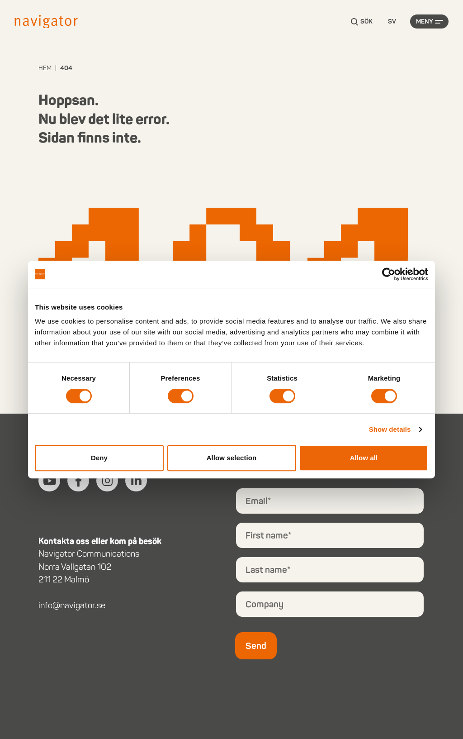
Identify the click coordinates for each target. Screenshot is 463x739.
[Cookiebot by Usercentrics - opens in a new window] (388, 274)
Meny (424, 21)
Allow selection (232, 458)
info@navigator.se (71, 605)
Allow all (364, 458)
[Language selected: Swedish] (392, 22)
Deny (99, 458)
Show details (390, 429)
